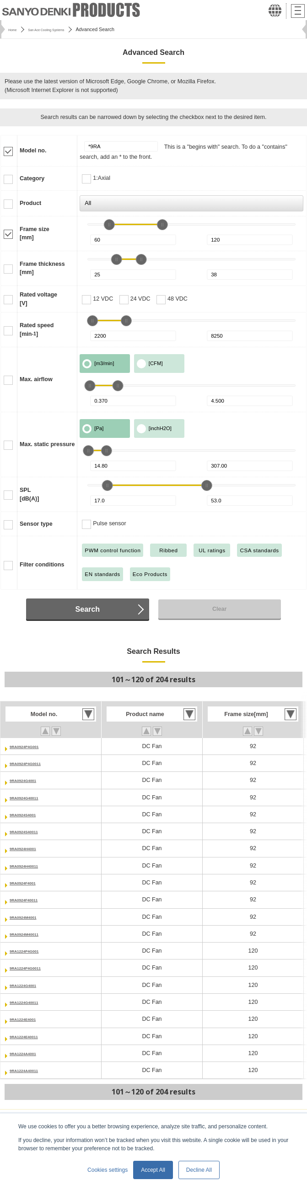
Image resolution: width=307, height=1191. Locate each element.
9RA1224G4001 (30, 985)
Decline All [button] (199, 1170)
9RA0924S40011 (32, 831)
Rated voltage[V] (38, 299)
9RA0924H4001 (30, 848)
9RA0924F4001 (30, 882)
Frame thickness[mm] (42, 268)
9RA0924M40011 (32, 934)
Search (87, 609)
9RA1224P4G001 (32, 951)
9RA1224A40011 (32, 1070)
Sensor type (36, 524)
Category (32, 178)
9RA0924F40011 (31, 899)
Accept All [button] (153, 1170)
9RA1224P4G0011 (34, 968)
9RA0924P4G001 (32, 746)
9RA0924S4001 (30, 814)
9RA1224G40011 (32, 1002)
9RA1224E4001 (30, 1019)
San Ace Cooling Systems (61, 29)
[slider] (109, 224)
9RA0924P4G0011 (34, 763)
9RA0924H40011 (32, 865)
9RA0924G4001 (30, 780)
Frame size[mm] (34, 233)
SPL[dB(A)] (29, 494)
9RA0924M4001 (30, 917)
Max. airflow (36, 379)
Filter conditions (42, 564)
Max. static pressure (47, 444)
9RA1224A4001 (30, 1053)
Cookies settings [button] (107, 1170)
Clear (219, 609)
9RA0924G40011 (32, 797)
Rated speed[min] (37, 329)
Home (15, 29)
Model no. (33, 150)
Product (30, 203)
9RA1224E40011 (32, 1036)
